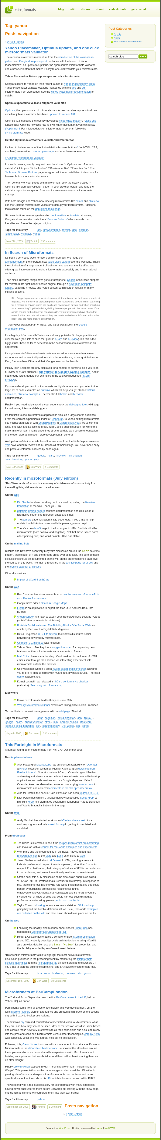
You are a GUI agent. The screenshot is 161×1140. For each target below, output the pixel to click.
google (41, 455)
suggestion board (62, 647)
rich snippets (75, 455)
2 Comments (48, 241)
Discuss (85, 9)
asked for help (56, 824)
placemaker (12, 233)
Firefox (23, 768)
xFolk (31, 801)
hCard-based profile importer (69, 668)
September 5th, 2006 (17, 1106)
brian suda (43, 973)
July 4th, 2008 (13, 733)
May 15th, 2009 (14, 467)
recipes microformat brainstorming (79, 843)
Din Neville (23, 502)
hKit (49, 1078)
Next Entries (17, 41)
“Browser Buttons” (57, 219)
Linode (99, 1128)
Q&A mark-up (85, 905)
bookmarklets (58, 215)
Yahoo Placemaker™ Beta (79, 83)
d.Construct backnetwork (42, 1048)
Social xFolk (87, 797)
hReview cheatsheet (73, 820)
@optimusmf (12, 128)
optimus (83, 229)
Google (71, 279)
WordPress (64, 1128)
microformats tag (47, 962)
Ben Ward (34, 467)
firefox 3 (88, 718)
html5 (37, 528)
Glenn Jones (30, 1044)
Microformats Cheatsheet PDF (48, 931)
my (22, 1022)
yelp (36, 459)
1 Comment (55, 1106)
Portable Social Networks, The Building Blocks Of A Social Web (53, 625)
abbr (39, 718)
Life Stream (48, 634)
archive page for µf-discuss (25, 566)
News (117, 38)
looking (41, 905)
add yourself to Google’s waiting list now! (65, 371)
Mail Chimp (23, 656)
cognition (50, 718)
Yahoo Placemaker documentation (71, 91)
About (100, 9)
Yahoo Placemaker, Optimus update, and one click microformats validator (52, 50)
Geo (82, 855)
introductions (86, 784)
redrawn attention (27, 855)
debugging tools (78, 404)
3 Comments (49, 733)
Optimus (10, 110)
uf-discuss (18, 835)
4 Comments (51, 467)
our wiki (45, 390)
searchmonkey (14, 459)
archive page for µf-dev (79, 562)
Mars (48, 855)
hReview (94, 201)
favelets (74, 215)
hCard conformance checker (71, 681)
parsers (27, 519)
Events (117, 34)
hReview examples (29, 394)
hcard (51, 455)
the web (14, 920)
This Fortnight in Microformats (33, 744)
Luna (60, 855)
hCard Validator (33, 722)
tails (79, 973)
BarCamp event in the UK (71, 997)
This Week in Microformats (128, 41)
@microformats (14, 132)
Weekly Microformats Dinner (33, 705)
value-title (90, 120)
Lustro (20, 608)
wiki (16, 494)
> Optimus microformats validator (24, 157)
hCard (79, 201)
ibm (56, 722)
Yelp (7, 445)
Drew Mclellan (21, 1066)
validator (26, 233)
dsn (80, 718)
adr (84, 87)
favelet (66, 229)
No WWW (110, 1128)
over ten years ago (43, 151)
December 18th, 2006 (17, 981)
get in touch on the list (67, 900)
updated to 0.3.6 (88, 793)
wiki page (64, 711)
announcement (14, 261)
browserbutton (51, 229)
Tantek (32, 241)
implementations (21, 757)
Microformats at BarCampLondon (36, 992)
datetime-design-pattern (31, 510)
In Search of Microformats (29, 252)
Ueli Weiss (68, 725)
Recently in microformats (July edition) (41, 478)
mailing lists (21, 543)
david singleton (66, 718)
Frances (38, 1107)
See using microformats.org (46, 685)
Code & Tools (117, 9)
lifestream (86, 722)
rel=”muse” (55, 860)
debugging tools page (47, 208)
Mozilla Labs (44, 764)
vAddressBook (25, 616)
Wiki (72, 9)
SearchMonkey (47, 422)
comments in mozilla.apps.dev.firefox (70, 788)
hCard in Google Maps (54, 603)
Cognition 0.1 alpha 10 (30, 642)
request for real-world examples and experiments (69, 847)
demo (20, 676)
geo (74, 87)
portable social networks (20, 725)
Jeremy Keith (92, 1034)
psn (38, 725)
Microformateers (20, 1011)
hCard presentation (83, 936)
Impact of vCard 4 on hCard (33, 579)
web (16, 587)
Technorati (57, 419)
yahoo (37, 233)
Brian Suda (81, 928)
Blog (61, 9)
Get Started (138, 9)
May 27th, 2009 (14, 241)
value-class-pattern (70, 120)
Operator (92, 764)
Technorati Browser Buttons (21, 172)
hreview (60, 455)
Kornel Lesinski (69, 722)
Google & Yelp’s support (33, 61)
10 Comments (58, 981)
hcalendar (58, 973)
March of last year (69, 422)
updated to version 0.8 (62, 114)
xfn (78, 725)
